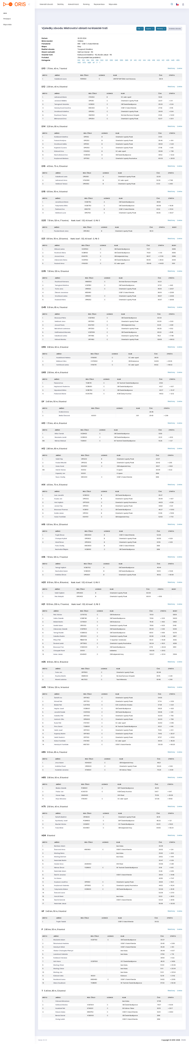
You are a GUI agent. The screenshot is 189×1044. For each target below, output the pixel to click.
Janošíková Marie (61, 202)
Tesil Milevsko (121, 679)
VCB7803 (83, 629)
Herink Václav (61, 470)
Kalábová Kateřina (61, 137)
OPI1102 (85, 513)
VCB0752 (88, 202)
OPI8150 (88, 289)
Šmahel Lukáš (58, 643)
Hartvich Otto (59, 719)
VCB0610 (87, 571)
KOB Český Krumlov (124, 394)
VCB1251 (91, 104)
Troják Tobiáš (61, 922)
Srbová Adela (60, 1012)
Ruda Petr (57, 723)
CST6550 (94, 361)
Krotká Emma (64, 412)
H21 (163, 60)
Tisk (139, 29)
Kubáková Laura (61, 79)
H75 (84, 62)
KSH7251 (91, 325)
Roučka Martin (60, 676)
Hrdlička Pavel (60, 766)
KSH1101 (85, 517)
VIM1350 (92, 115)
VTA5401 (84, 799)
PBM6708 (83, 640)
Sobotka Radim (59, 636)
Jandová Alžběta (60, 101)
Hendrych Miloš (59, 947)
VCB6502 (83, 633)
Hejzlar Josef (59, 708)
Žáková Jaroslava (61, 292)
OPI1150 (86, 144)
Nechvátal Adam (61, 571)
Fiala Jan (58, 672)
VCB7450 (91, 318)
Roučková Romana (62, 282)
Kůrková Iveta (58, 976)
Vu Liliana (57, 878)
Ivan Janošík (59, 495)
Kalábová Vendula (60, 958)
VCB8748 (83, 618)
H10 (135, 60)
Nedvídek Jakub (60, 903)
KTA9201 (90, 1008)
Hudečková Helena (63, 358)
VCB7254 (90, 1005)
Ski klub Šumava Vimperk (130, 115)
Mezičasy (171, 68)
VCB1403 (84, 434)
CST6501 (83, 622)
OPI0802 (88, 538)
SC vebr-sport (126, 97)
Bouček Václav (60, 824)
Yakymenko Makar (61, 889)
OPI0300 (83, 636)
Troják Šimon (59, 535)
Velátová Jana (60, 321)
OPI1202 (84, 463)
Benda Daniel (60, 1015)
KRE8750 (90, 1012)
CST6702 (83, 615)
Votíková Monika (61, 1005)
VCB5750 (89, 390)
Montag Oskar (58, 968)
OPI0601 (87, 575)
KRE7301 (86, 744)
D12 (83, 60)
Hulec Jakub (57, 654)
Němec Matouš (60, 441)
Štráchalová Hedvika (61, 943)
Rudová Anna (59, 263)
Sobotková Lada (61, 177)
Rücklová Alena (60, 253)
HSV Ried (121, 795)
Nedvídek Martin (60, 860)
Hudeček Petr (60, 1008)
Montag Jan (57, 972)
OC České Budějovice (126, 824)
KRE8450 (94, 979)
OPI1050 (87, 148)
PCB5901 (84, 788)
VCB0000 (83, 647)
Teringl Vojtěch (60, 567)
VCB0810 (88, 549)
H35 (167, 60)
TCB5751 (89, 383)
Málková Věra (61, 361)
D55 (121, 60)
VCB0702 (87, 567)
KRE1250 (92, 108)
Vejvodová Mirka (60, 390)
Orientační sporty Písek (129, 101)
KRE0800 (88, 546)
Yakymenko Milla (61, 206)
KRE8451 (88, 292)
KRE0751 (87, 209)
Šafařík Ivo (58, 698)
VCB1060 (87, 155)
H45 (172, 60)
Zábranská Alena (60, 260)
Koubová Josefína (61, 882)
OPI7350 (91, 321)
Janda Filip (58, 506)
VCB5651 (89, 386)
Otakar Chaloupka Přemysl (63, 951)
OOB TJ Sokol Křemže (128, 108)
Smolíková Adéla (60, 144)
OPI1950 (87, 882)
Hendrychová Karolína (62, 108)
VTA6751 (94, 365)
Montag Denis (59, 853)
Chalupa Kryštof (61, 538)
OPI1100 (85, 506)
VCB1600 (88, 889)
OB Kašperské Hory (121, 256)
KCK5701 (84, 792)
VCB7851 (88, 285)
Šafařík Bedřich (61, 817)
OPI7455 (91, 336)
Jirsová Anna (59, 256)
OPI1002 (86, 499)
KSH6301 (88, 763)
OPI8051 (88, 296)
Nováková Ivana (59, 979)
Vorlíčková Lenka (62, 365)
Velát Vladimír (59, 737)
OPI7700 (86, 701)
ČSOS (183, 1040)
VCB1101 (85, 510)
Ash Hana (57, 961)
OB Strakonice (133, 361)
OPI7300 (86, 716)
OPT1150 (86, 158)
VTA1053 (87, 151)
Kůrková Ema (59, 151)
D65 (126, 60)
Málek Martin (58, 622)
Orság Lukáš (60, 1019)
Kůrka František (59, 741)
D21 (106, 60)
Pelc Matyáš (59, 596)
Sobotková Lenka (61, 336)
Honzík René (58, 896)
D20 (101, 60)
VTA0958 (86, 180)
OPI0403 (80, 596)
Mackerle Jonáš (60, 437)
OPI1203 (84, 459)
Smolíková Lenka (61, 296)
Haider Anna (58, 864)
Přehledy (160, 29)
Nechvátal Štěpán (61, 549)
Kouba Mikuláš (61, 463)
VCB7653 (85, 249)
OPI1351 (91, 101)
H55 (178, 60)
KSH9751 (85, 256)
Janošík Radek (59, 712)
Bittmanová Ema (60, 119)
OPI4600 (86, 817)
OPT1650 (88, 885)
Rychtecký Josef (61, 821)
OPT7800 (83, 643)
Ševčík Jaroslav (60, 875)
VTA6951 (94, 358)
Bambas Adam (59, 846)
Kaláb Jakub (59, 513)
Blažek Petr (58, 705)
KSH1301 (84, 466)
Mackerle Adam (59, 940)
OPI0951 (86, 177)
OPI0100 (83, 625)
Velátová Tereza (61, 184)
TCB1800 (88, 868)
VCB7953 (85, 260)
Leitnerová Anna (61, 180)
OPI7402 (86, 698)
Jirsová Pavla (59, 325)
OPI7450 (91, 339)
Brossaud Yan (58, 647)
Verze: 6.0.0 (42, 1040)
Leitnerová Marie (60, 97)
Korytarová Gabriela (61, 885)
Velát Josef (58, 730)
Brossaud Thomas (61, 510)
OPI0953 (86, 184)
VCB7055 (91, 332)
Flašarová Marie (60, 394)
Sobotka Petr (58, 716)
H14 (144, 60)
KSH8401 (83, 654)
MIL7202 (84, 679)
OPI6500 (88, 766)
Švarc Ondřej (60, 477)
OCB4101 (86, 824)
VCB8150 (85, 253)
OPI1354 (91, 119)
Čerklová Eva (60, 209)
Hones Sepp (60, 795)
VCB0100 (90, 1015)
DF (131, 60)
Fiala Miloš (59, 828)
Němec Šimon (59, 868)
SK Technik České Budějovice (127, 383)
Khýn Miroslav (61, 799)
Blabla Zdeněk (61, 788)
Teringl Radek (58, 633)
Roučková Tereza (60, 115)
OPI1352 (91, 111)
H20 (158, 60)
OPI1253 (86, 140)
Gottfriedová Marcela (62, 332)
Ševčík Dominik (59, 900)
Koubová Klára (60, 300)
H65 (79, 62)
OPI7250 (91, 329)
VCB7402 (86, 712)
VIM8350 (88, 282)
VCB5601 (86, 708)
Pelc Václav (57, 615)
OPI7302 (86, 730)
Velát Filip (59, 459)
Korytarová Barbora (61, 158)
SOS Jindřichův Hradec (124, 705)
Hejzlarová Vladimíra (62, 386)
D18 (97, 60)
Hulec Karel (60, 466)
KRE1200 (84, 477)
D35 (111, 60)
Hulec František (60, 517)
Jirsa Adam (59, 763)
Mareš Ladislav (61, 679)
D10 (79, 60)
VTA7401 (86, 741)
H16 (149, 60)
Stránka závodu (175, 29)
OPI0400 (80, 593)
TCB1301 (83, 441)
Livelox (179, 68)
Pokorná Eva (58, 383)
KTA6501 (88, 770)
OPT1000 (86, 502)
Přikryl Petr (57, 640)
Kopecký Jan (60, 473)
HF (94, 62)
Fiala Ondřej (59, 546)
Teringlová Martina (62, 285)
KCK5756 (89, 394)
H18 (153, 60)
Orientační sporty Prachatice (126, 158)
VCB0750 (88, 206)
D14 (88, 60)
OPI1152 (86, 137)
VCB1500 (84, 437)
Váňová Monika (60, 339)
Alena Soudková (59, 983)
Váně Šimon (59, 542)
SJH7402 (86, 705)
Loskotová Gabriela (60, 954)
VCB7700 (94, 940)
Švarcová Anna (59, 849)
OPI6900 (86, 719)
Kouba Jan (58, 499)
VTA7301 (86, 723)
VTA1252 (91, 97)
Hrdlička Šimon (60, 575)
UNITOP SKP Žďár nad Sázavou (124, 79)
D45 (116, 60)
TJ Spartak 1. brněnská (118, 640)
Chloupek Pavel (59, 651)
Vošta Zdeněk (58, 618)
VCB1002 (86, 495)
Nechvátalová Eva (61, 155)
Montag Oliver (58, 965)
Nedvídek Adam (60, 871)
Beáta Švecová (64, 415)
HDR (89, 62)
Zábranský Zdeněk (60, 629)
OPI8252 (88, 300)
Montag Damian (60, 857)
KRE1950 (88, 849)
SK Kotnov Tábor (125, 770)
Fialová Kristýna (60, 140)
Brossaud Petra (60, 318)
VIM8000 (84, 676)
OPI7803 (84, 672)
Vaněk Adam (58, 625)
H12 (140, 60)
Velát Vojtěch (59, 593)
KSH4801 (86, 828)
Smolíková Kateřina (61, 111)
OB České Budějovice (128, 104)
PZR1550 (83, 79)
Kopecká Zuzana (60, 148)
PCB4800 (86, 821)
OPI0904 (88, 542)
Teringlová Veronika (61, 104)
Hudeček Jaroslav (62, 770)
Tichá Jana (59, 289)
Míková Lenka (59, 249)
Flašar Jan (60, 792)
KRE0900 (88, 535)
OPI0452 (86, 231)
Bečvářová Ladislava (62, 329)
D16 (92, 60)
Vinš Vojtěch (58, 502)
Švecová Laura (59, 893)
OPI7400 (86, 734)
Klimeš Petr (58, 701)
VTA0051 (85, 263)
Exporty (149, 29)
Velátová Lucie (60, 213)
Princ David (58, 726)
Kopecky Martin (59, 734)
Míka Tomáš (59, 434)
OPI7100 (86, 737)
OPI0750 (88, 213)
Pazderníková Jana (61, 231)
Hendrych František (61, 744)
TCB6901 (86, 726)
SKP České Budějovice (126, 788)
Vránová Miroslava (62, 1001)
